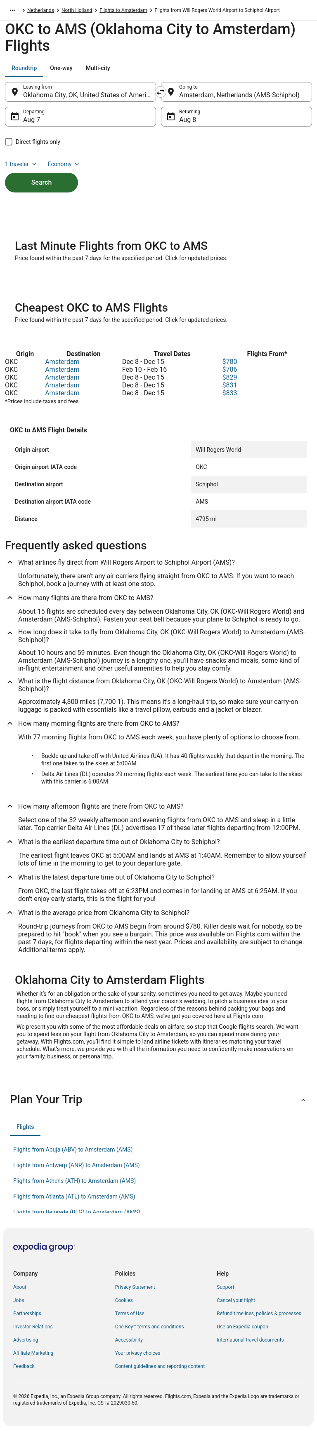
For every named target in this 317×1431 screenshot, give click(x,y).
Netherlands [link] (40, 10)
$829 (229, 377)
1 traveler (21, 164)
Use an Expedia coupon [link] (242, 1327)
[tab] (24, 68)
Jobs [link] (18, 1300)
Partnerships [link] (27, 1313)
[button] (158, 1099)
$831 (229, 385)
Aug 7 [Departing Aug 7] (31, 120)
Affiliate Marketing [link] (33, 1353)
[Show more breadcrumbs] (12, 10)
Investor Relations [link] (33, 1327)
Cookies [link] (124, 1300)
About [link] (19, 1287)
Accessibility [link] (129, 1340)
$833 (229, 393)
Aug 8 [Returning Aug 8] (187, 120)
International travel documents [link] (250, 1340)
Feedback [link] (24, 1366)
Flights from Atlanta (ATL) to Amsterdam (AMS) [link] (74, 1196)
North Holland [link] (77, 10)
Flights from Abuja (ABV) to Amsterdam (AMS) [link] (72, 1149)
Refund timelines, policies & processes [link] (259, 1313)
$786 (229, 369)
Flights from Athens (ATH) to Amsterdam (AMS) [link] (74, 1181)
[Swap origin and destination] (160, 92)
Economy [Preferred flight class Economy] (64, 164)
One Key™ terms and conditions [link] (149, 1327)
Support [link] (225, 1287)
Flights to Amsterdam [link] (123, 10)
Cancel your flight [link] (236, 1300)
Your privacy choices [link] (138, 1353)
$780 (229, 362)
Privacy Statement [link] (135, 1287)
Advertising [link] (25, 1340)
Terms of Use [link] (129, 1313)
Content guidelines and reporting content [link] (160, 1366)
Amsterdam (62, 362)
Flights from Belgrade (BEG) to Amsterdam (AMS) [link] (76, 1212)
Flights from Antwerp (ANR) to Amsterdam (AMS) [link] (76, 1165)
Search (41, 182)
